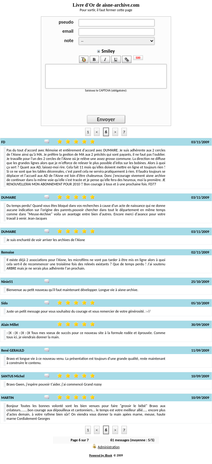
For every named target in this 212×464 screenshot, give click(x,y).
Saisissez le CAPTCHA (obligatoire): (106, 90)
